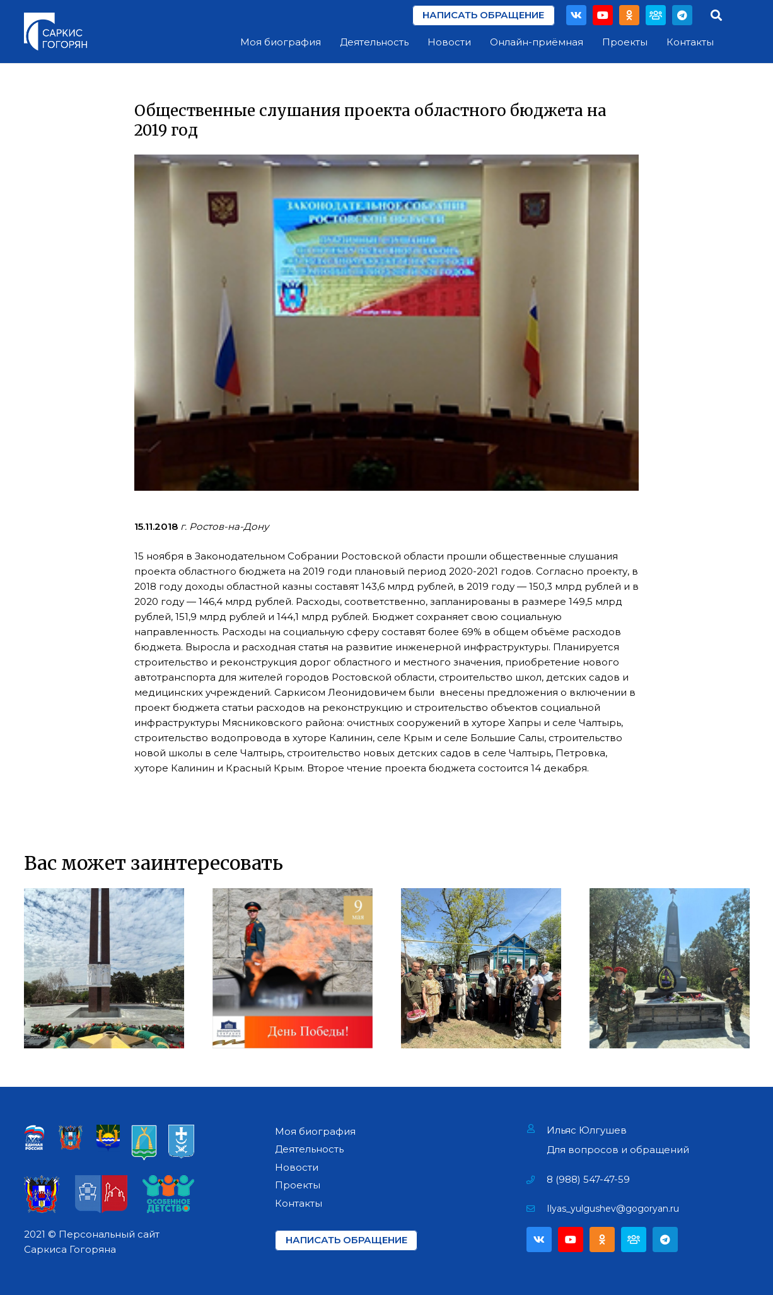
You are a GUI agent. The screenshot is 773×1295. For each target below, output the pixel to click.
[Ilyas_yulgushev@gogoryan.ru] (536, 1208)
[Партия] (656, 15)
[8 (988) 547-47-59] (536, 1179)
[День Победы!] (292, 968)
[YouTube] (603, 15)
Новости (296, 1167)
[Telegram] (682, 15)
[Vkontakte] (576, 15)
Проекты (297, 1185)
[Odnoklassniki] (629, 15)
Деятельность (309, 1149)
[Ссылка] (55, 31)
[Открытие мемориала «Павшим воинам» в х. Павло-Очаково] (670, 968)
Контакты (298, 1203)
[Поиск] (716, 15)
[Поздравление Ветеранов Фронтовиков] (481, 968)
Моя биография (315, 1131)
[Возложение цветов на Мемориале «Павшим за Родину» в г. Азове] (104, 968)
